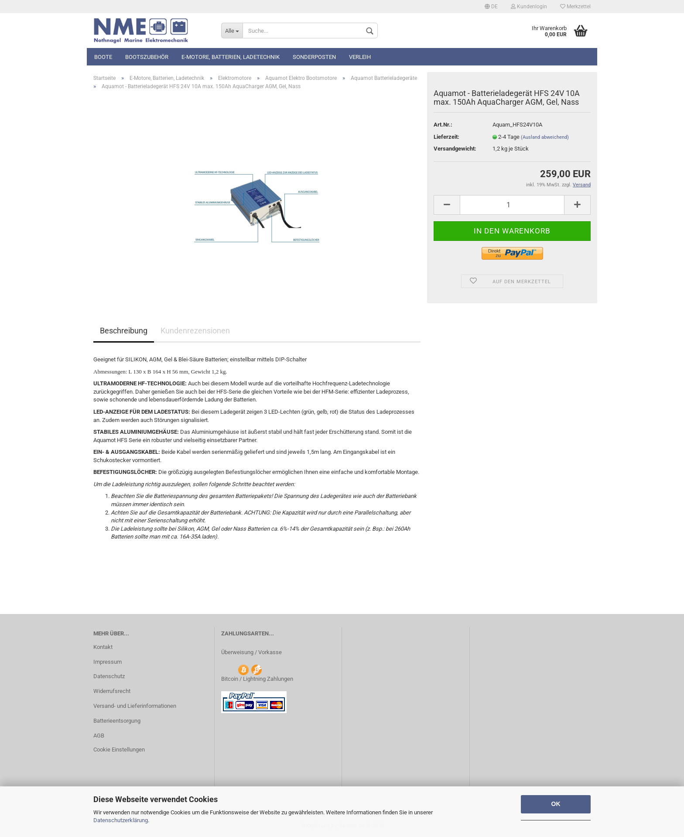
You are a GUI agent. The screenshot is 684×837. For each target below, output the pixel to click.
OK (556, 803)
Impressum (107, 662)
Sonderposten (314, 57)
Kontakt (103, 647)
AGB (98, 735)
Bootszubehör (146, 57)
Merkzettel (575, 6)
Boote (103, 57)
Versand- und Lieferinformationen (134, 706)
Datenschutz (109, 676)
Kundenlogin (529, 6)
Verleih (360, 57)
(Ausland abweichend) (545, 137)
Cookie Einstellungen (119, 749)
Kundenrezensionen (195, 330)
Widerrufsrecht (111, 691)
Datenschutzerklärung (120, 820)
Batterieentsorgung (116, 720)
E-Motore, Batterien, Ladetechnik (230, 57)
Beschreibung (123, 330)
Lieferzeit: (446, 137)
